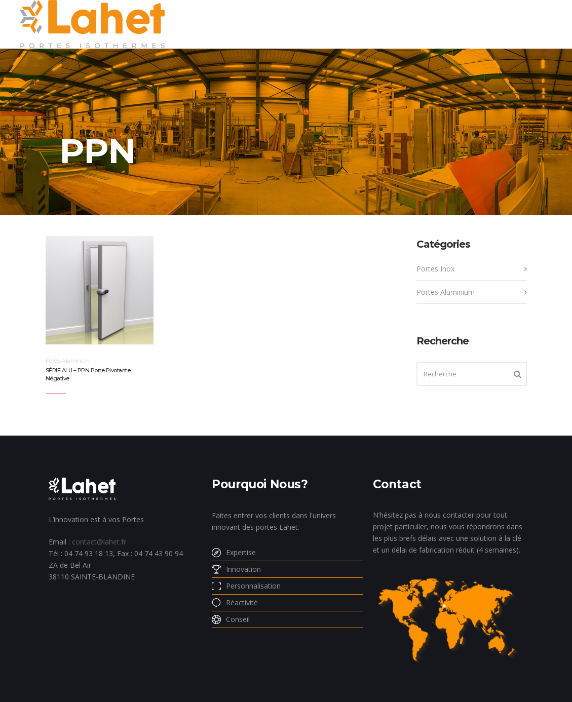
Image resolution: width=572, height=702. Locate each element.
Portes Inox (435, 269)
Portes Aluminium (68, 360)
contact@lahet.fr (99, 542)
